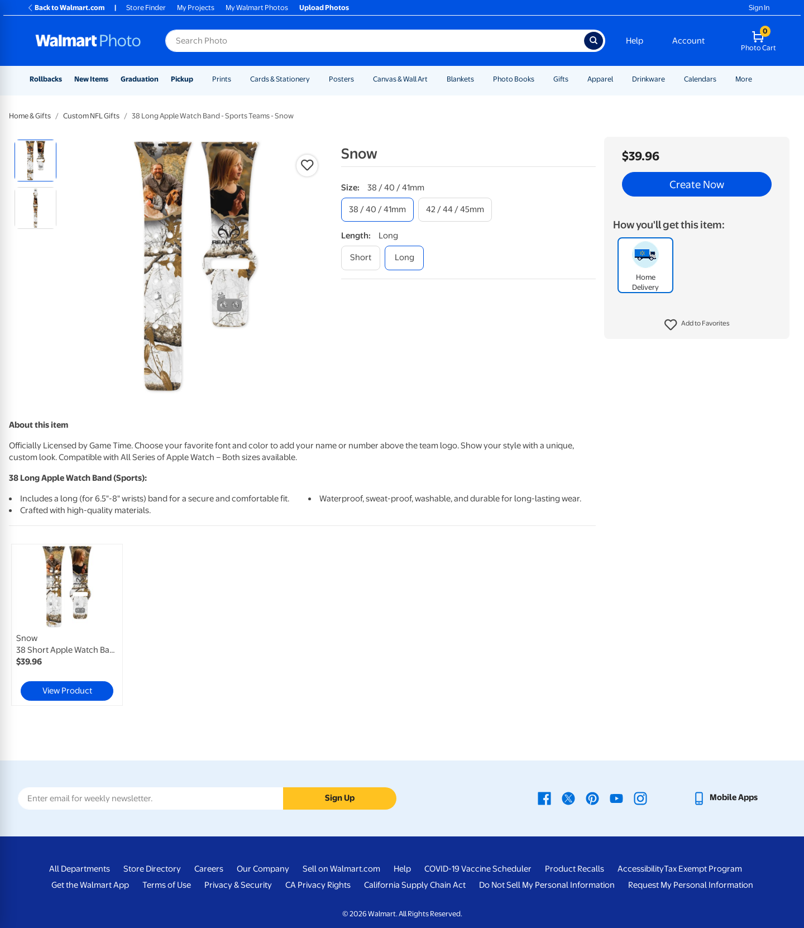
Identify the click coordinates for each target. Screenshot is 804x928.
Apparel (600, 79)
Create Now (696, 184)
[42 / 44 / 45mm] (455, 210)
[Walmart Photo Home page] (88, 40)
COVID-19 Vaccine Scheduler (478, 869)
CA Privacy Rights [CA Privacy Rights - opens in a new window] (318, 885)
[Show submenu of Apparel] (618, 79)
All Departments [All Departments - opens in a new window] (79, 869)
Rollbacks (46, 79)
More (743, 79)
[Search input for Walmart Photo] (374, 41)
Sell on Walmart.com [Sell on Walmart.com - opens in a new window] (341, 869)
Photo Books (513, 79)
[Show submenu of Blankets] (479, 79)
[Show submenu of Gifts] (573, 79)
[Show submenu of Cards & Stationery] (315, 79)
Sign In (759, 7)
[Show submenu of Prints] (236, 79)
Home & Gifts (30, 116)
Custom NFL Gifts (91, 116)
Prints (221, 79)
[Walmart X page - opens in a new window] (568, 797)
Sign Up (340, 798)
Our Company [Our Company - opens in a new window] (263, 869)
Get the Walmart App (90, 885)
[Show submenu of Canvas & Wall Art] (432, 79)
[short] (360, 258)
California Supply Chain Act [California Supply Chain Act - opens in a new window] (415, 885)
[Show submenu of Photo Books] (539, 79)
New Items (91, 79)
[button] (697, 324)
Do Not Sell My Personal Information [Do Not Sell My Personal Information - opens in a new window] (547, 885)
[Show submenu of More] (757, 79)
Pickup (182, 79)
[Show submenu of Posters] (359, 79)
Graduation (140, 79)
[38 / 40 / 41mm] (377, 210)
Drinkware (648, 79)
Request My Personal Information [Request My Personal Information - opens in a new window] (690, 885)
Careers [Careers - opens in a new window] (208, 869)
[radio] (35, 160)
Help (634, 41)
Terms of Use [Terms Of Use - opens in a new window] (166, 885)
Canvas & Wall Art (400, 79)
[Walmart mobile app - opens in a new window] (725, 797)
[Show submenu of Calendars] (721, 79)
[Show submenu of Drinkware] (670, 79)
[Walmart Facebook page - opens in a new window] (544, 797)
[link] (67, 624)
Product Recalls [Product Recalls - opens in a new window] (574, 869)
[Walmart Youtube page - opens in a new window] (616, 797)
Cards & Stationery (280, 79)
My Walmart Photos (257, 7)
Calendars (700, 79)
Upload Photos (324, 7)
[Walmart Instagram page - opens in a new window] (640, 797)
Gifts (560, 79)
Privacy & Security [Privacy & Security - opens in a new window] (238, 885)
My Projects (195, 7)
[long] (404, 258)
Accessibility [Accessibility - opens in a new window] (641, 869)
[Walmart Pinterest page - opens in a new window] (592, 797)
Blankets (460, 79)
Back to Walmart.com (65, 7)
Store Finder (146, 7)
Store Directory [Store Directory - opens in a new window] (152, 869)
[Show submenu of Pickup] (198, 79)
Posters (341, 79)
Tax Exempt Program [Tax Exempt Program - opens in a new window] (703, 869)
